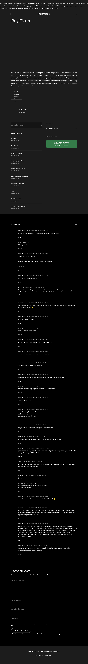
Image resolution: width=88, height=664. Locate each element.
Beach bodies (15, 146)
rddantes (23, 109)
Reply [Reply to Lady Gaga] (20, 491)
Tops (12, 191)
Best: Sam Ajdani (16, 199)
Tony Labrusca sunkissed (18, 206)
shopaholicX (22, 242)
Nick (19, 462)
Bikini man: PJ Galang (17, 184)
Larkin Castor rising (16, 153)
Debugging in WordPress (32, 6)
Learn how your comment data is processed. (51, 634)
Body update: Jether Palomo (19, 176)
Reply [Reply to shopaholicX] (20, 248)
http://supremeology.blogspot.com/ (30, 550)
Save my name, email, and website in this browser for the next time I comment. (34, 625)
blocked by (62, 144)
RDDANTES (44, 14)
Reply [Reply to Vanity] (20, 298)
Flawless (13, 138)
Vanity (20, 287)
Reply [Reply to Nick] (20, 470)
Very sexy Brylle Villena (17, 161)
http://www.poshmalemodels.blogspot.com (32, 485)
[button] (12, 14)
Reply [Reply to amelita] (20, 443)
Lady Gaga (21, 475)
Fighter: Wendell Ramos (18, 168)
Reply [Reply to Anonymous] (20, 237)
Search (40, 125)
